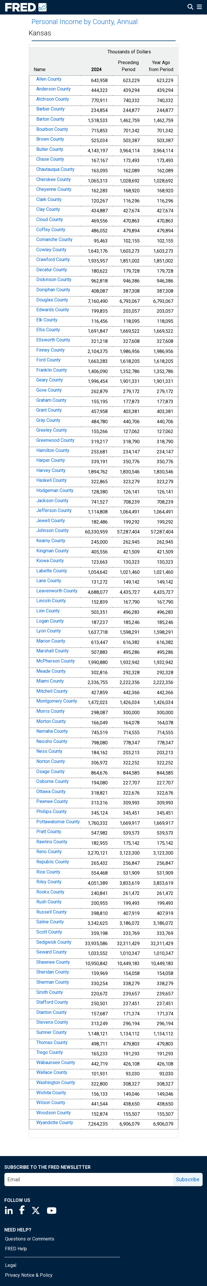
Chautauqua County (55, 169)
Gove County (49, 390)
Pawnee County (52, 801)
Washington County (55, 1082)
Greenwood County (55, 440)
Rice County (48, 872)
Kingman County (52, 551)
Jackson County (52, 500)
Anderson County (53, 89)
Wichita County (51, 1092)
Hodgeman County (54, 490)
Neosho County (51, 741)
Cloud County (49, 219)
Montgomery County (56, 701)
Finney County (50, 350)
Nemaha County (52, 731)
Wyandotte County (54, 1123)
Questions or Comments (29, 1239)
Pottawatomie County (58, 821)
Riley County (49, 882)
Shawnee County (53, 962)
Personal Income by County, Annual (85, 22)
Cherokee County (53, 179)
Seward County (51, 952)
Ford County (48, 360)
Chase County (50, 159)
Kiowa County (50, 560)
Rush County (49, 902)
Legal (10, 1265)
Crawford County (53, 259)
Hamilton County (52, 450)
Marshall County (52, 651)
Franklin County (51, 370)
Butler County (49, 149)
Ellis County (48, 330)
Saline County (50, 922)
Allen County (49, 79)
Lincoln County (51, 601)
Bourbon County (52, 129)
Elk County (46, 320)
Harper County (50, 460)
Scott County (49, 932)
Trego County (49, 1052)
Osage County (50, 771)
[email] (89, 1179)
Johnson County (52, 530)
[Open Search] (190, 7)
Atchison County (52, 99)
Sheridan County (52, 972)
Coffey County (50, 229)
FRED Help (16, 1248)
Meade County (51, 671)
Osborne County (52, 781)
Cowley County (51, 249)
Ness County (49, 751)
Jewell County (50, 520)
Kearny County (50, 540)
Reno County (49, 852)
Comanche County (54, 239)
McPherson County (55, 661)
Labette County (51, 571)
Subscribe (187, 1179)
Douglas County (52, 300)
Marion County (50, 641)
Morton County (51, 721)
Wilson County (50, 1102)
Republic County (52, 861)
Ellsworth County (53, 340)
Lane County (48, 580)
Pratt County (48, 831)
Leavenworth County (57, 591)
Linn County (48, 611)
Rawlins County (51, 841)
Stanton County (51, 1012)
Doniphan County (53, 289)
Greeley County (51, 430)
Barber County (50, 109)
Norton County (50, 761)
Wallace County (51, 1072)
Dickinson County (53, 280)
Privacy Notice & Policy (29, 1275)
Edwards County (52, 309)
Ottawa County (51, 791)
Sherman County (52, 982)
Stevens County (52, 1022)
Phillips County (51, 811)
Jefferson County (54, 510)
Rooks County (50, 892)
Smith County (49, 992)
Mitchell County (52, 691)
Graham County (51, 400)
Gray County (48, 420)
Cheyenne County (53, 189)
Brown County (50, 139)
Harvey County (51, 470)
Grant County (49, 410)
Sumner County (51, 1032)
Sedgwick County (53, 942)
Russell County (51, 912)
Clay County (48, 209)
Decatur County (51, 269)
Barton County (50, 119)
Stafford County (52, 1002)
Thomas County (52, 1042)
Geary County (49, 380)
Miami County (50, 681)
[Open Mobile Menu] (199, 7)
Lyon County (48, 631)
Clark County (49, 199)
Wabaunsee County (55, 1062)
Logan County (50, 621)
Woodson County (53, 1112)
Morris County (50, 711)
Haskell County (51, 480)
